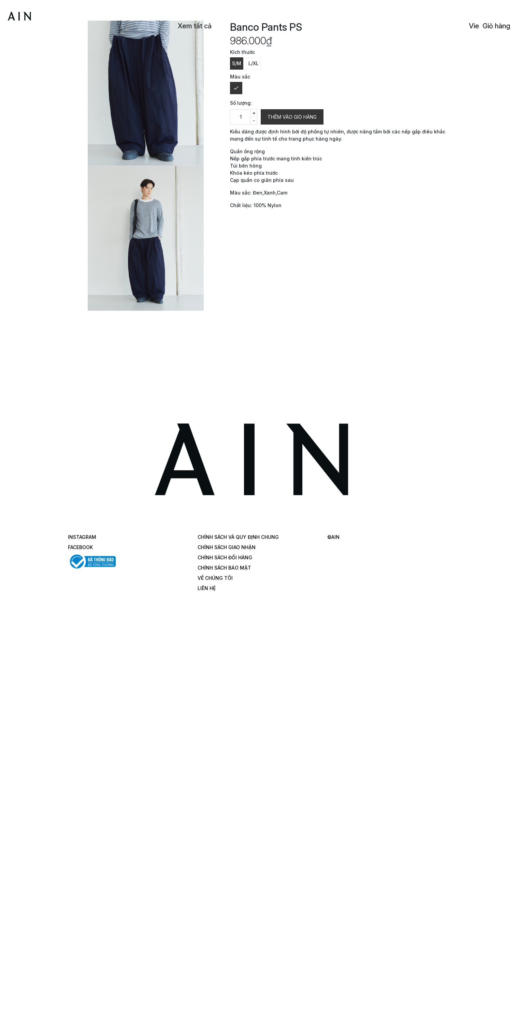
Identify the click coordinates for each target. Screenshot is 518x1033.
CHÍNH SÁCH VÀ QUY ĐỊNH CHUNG (238, 537)
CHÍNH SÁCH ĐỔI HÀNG (225, 557)
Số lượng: (241, 103)
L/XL (253, 63)
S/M (236, 63)
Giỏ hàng (496, 26)
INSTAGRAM (82, 537)
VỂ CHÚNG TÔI (215, 578)
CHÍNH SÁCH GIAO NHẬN (227, 547)
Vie (474, 26)
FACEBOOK (80, 547)
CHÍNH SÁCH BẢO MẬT (224, 568)
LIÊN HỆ (207, 588)
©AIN (333, 537)
